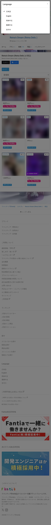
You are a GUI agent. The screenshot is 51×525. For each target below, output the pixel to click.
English (8, 16)
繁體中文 (9, 25)
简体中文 (9, 20)
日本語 (8, 11)
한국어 (8, 29)
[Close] (47, 4)
